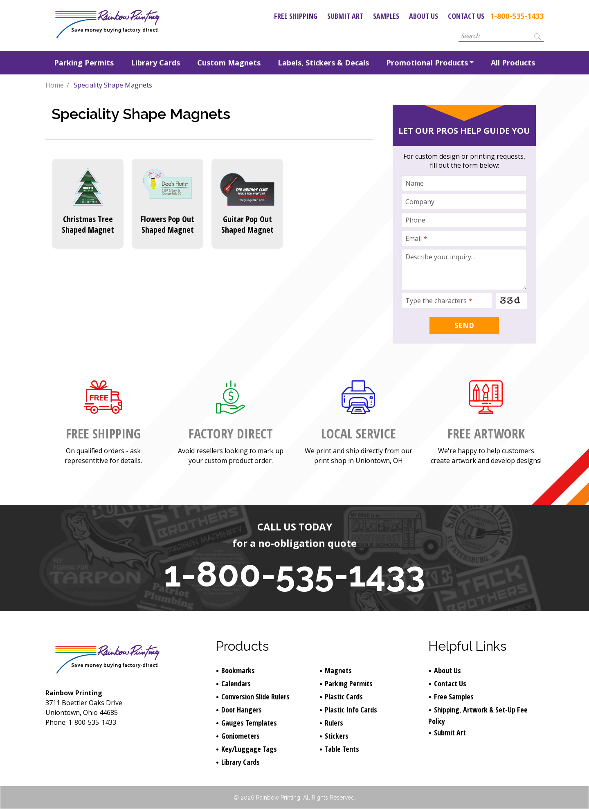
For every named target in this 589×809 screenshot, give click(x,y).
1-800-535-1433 (517, 16)
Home (54, 85)
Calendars (236, 683)
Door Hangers (241, 710)
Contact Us (466, 16)
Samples (386, 16)
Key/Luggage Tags (249, 749)
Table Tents (342, 749)
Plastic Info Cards (351, 710)
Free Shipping (295, 16)
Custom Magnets (229, 62)
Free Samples (454, 696)
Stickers (336, 736)
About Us (423, 16)
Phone (415, 220)
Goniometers (240, 736)
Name (414, 183)
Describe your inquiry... (440, 256)
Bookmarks (238, 670)
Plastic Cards (344, 696)
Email (416, 238)
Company (419, 201)
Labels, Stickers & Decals (323, 62)
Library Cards (155, 62)
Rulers (334, 723)
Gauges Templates (249, 723)
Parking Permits (84, 62)
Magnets (338, 670)
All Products (513, 62)
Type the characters (438, 300)
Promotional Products (427, 62)
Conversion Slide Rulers (255, 696)
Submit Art (345, 16)
